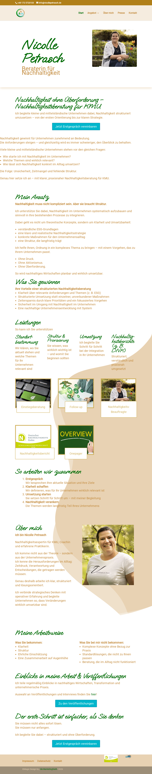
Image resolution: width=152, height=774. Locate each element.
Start (80, 13)
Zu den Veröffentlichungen (76, 703)
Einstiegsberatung (33, 407)
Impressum (28, 761)
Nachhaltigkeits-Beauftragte (119, 409)
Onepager (75, 453)
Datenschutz (43, 761)
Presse (121, 13)
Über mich (108, 13)
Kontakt (133, 13)
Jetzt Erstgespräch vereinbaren (76, 126)
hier (93, 694)
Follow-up (76, 407)
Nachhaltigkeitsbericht (35, 453)
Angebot (91, 13)
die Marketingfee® (48, 769)
